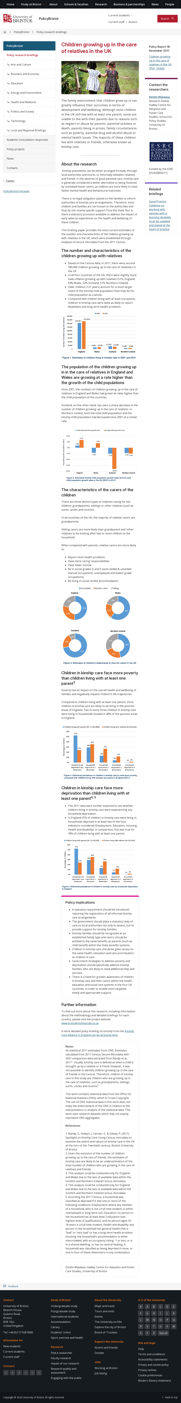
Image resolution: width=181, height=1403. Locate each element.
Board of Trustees (106, 1332)
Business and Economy (25, 74)
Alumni (133, 22)
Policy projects (16, 149)
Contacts (12, 168)
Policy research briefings (51, 32)
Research (101, 4)
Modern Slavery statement (154, 1380)
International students (65, 1316)
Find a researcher (61, 1353)
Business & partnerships (129, 4)
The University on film (108, 1322)
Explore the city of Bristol (110, 1327)
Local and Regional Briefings (28, 130)
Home (10, 4)
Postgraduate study (63, 1311)
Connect (9, 1366)
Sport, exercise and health (67, 1337)
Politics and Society (22, 111)
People (169, 4)
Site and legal (146, 1343)
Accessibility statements (152, 1359)
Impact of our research (65, 1363)
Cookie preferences (150, 1375)
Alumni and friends (106, 1347)
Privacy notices (147, 1370)
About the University (108, 1300)
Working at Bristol (106, 1368)
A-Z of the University (151, 1300)
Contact (8, 1300)
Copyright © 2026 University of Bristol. (23, 1397)
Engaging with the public (66, 1378)
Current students (119, 15)
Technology (18, 121)
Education (17, 83)
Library (55, 1327)
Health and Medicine (23, 102)
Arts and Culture (21, 64)
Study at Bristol (31, 4)
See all (163, 1333)
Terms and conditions (151, 1354)
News (155, 4)
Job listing (101, 1373)
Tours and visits (104, 1311)
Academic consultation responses (27, 140)
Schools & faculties (76, 4)
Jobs (98, 1362)
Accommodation (61, 1322)
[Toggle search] (167, 18)
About (53, 4)
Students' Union (61, 1332)
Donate (99, 1353)
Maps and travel (105, 1306)
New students (11, 1346)
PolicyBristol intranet (16, 191)
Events (99, 1316)
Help (141, 1349)
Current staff (116, 22)
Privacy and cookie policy (153, 1365)
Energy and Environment (26, 93)
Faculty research (61, 1358)
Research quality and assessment (63, 1370)
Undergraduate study (64, 1306)
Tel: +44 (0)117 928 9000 (18, 1332)
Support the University (109, 1341)
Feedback (13, 1286)
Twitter (10, 181)
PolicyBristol (48, 19)
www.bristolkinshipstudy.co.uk (80, 1023)
